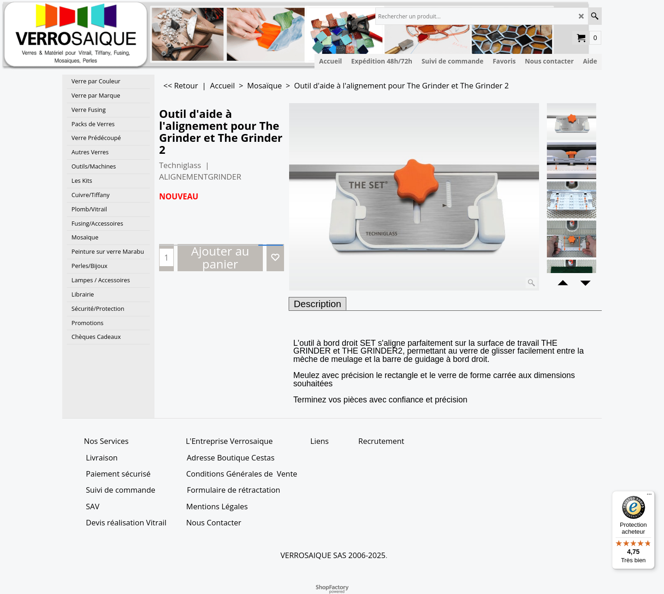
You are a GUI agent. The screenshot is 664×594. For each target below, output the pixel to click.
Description (317, 303)
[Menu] (649, 496)
